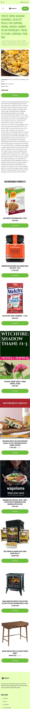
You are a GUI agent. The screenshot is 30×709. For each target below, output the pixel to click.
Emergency (23, 79)
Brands (6, 698)
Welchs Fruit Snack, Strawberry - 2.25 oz (15, 316)
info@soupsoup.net (24, 2)
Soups (10, 79)
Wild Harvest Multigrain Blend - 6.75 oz (15, 218)
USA (3, 2)
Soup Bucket (15, 79)
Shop (25, 8)
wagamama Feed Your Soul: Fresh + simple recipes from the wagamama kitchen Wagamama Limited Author (15, 502)
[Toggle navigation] (3, 8)
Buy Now (15, 95)
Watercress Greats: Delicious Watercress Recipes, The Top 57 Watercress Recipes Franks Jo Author (15, 443)
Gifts (5, 701)
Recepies (6, 704)
